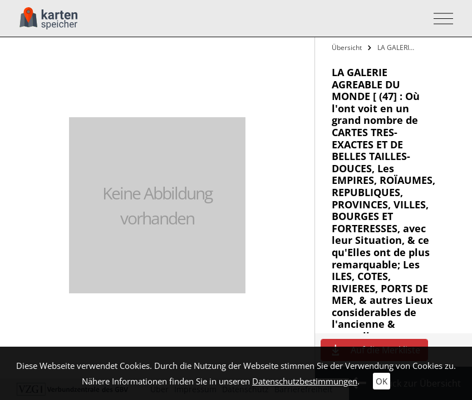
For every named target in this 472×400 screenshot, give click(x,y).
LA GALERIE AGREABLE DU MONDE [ (397, 47)
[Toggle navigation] (440, 19)
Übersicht (347, 47)
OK (381, 381)
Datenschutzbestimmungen (304, 381)
